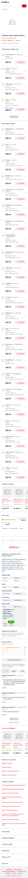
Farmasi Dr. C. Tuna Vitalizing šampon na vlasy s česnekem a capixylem (13, 815)
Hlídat (10, 40)
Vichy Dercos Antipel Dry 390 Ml (10, 819)
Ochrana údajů (18, 869)
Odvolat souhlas (21, 871)
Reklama (8, 873)
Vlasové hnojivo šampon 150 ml (10, 793)
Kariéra (20, 873)
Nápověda (9, 869)
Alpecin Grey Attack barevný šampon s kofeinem (12, 797)
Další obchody (14, 116)
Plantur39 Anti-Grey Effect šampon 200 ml (13, 789)
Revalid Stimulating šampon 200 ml (11, 806)
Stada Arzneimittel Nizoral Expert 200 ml (12, 802)
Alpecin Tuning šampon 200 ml (10, 810)
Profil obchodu (20, 129)
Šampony (5, 9)
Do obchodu (20, 62)
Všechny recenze (13, 722)
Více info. (10, 666)
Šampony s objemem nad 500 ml (10, 771)
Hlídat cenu (14, 547)
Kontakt (14, 873)
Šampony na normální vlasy (9, 775)
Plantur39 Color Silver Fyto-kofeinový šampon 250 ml (14, 824)
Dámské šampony (6, 767)
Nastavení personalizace (8, 871)
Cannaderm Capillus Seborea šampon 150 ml (14, 785)
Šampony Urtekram (7, 763)
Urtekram (16, 578)
